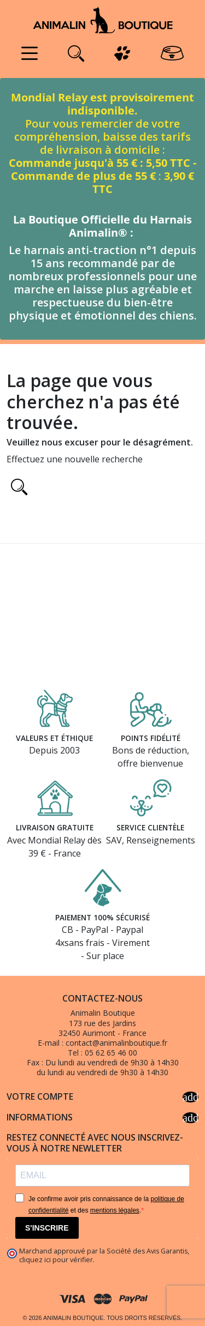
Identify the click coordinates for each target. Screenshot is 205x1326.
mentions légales (114, 1210)
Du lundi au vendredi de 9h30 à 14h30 (112, 1062)
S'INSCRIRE (47, 1227)
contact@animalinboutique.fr (116, 1043)
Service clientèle (150, 827)
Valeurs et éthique (54, 738)
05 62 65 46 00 (111, 1052)
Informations (102, 1117)
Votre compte (102, 1097)
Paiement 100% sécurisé (102, 917)
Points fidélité (150, 738)
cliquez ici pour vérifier (56, 1259)
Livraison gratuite (54, 827)
